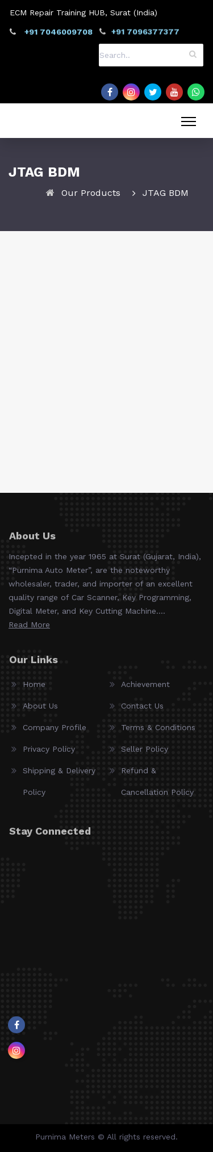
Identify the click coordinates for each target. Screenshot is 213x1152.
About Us (40, 710)
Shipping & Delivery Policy (59, 785)
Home (34, 688)
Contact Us (142, 710)
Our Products (90, 192)
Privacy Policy (49, 753)
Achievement (145, 688)
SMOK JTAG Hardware (107, 433)
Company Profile (54, 731)
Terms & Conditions (158, 731)
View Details (106, 454)
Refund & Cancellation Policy (157, 785)
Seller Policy (144, 753)
